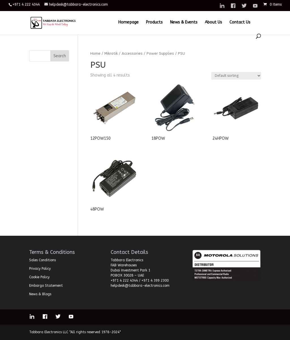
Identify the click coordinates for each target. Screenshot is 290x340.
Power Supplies (160, 53)
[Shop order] (236, 76)
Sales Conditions (42, 260)
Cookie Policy (39, 277)
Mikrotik (111, 53)
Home (95, 53)
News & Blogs (40, 294)
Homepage (128, 22)
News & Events (183, 22)
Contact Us (239, 22)
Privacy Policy (40, 269)
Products (154, 22)
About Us (213, 22)
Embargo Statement (46, 286)
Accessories (132, 53)
